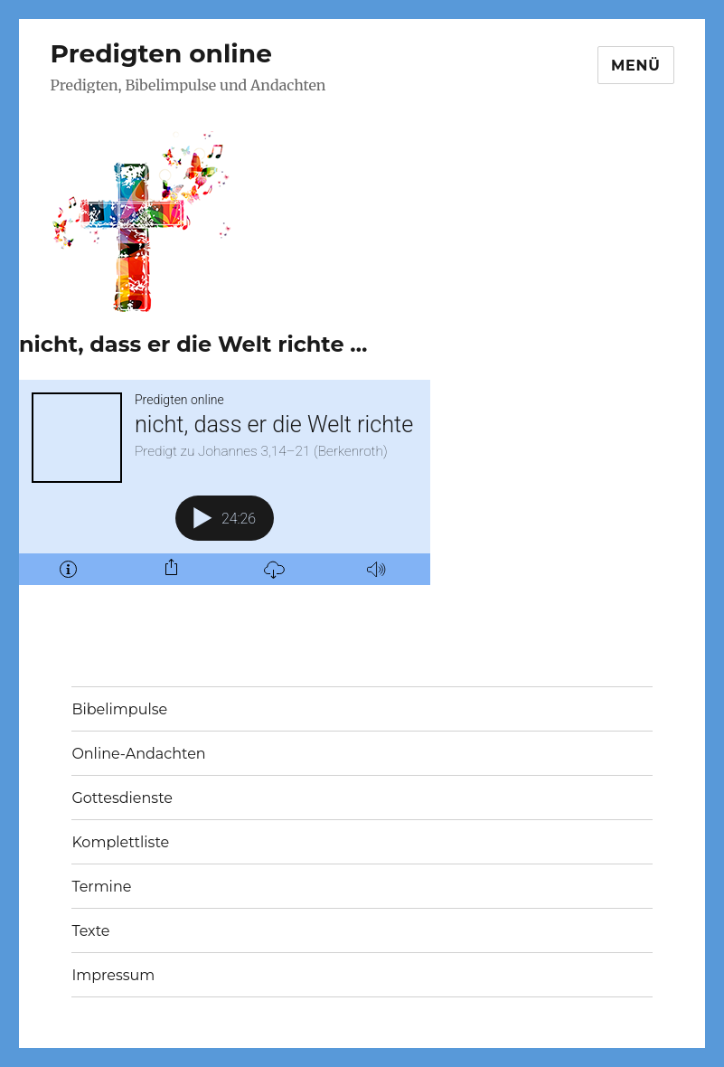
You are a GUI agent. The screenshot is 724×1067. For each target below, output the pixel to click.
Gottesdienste (122, 798)
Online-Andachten (138, 753)
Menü (636, 65)
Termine (101, 886)
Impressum (113, 975)
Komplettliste (120, 842)
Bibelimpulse (119, 709)
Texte (90, 931)
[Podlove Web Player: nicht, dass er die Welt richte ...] (224, 482)
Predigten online (161, 53)
